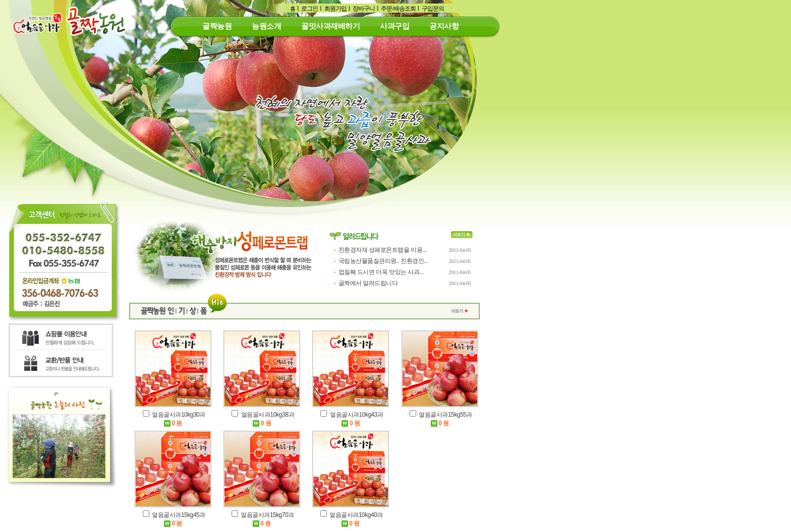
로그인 (309, 8)
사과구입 (394, 26)
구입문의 (433, 8)
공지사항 (444, 26)
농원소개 (266, 26)
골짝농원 (217, 26)
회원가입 (335, 8)
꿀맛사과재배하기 (330, 26)
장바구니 (364, 8)
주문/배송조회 (398, 8)
